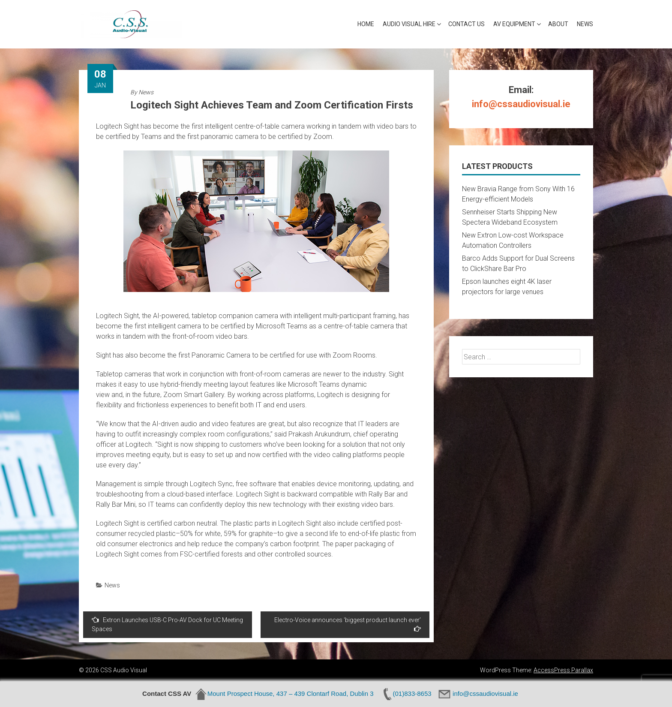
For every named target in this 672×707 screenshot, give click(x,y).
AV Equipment (514, 24)
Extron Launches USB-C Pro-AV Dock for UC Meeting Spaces (167, 624)
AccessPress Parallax (563, 670)
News (585, 24)
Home (365, 24)
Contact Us (466, 24)
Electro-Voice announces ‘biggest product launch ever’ (347, 624)
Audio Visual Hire (409, 24)
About (558, 24)
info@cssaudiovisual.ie (521, 104)
